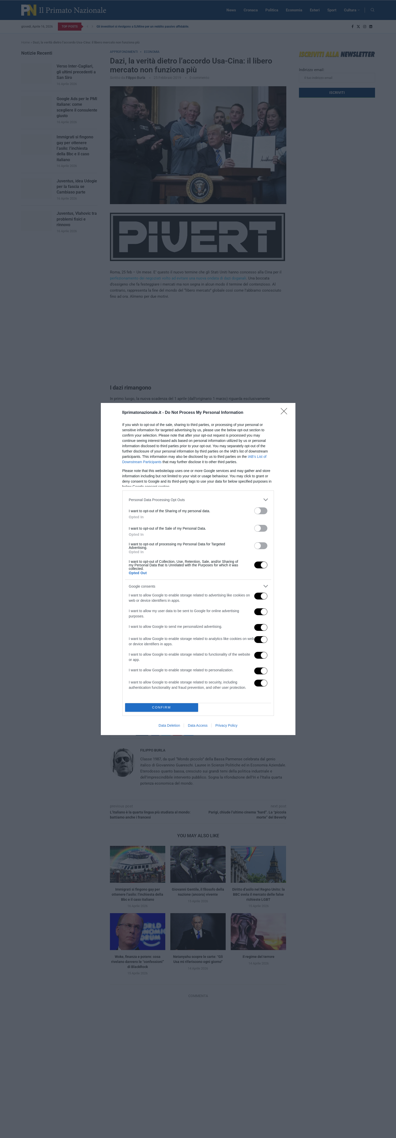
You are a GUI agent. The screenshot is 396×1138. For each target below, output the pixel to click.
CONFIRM (161, 708)
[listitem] (198, 499)
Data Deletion (169, 725)
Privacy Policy (226, 725)
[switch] (260, 510)
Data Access (197, 725)
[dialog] (198, 569)
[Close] (285, 413)
